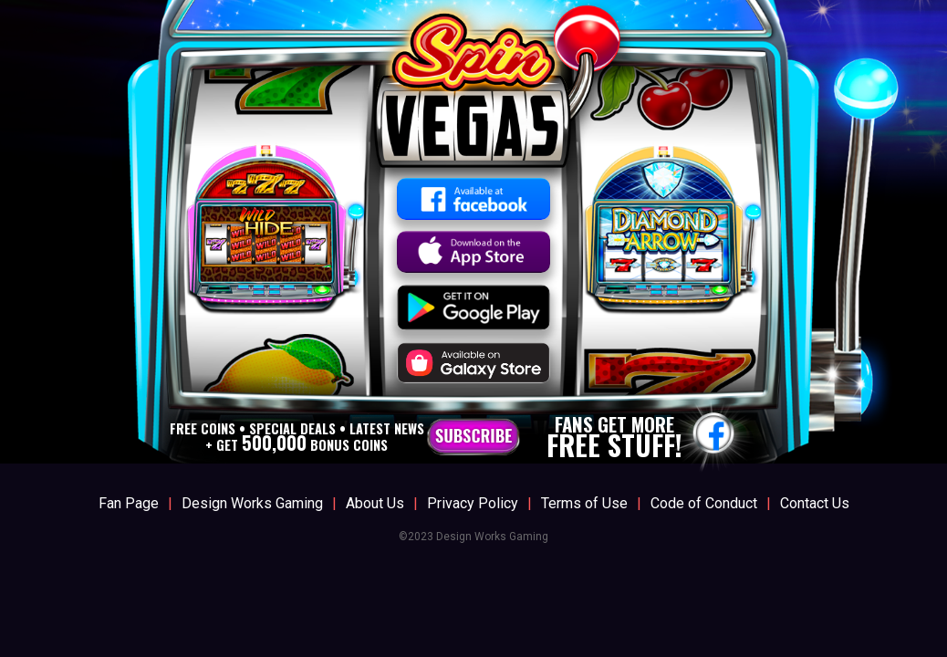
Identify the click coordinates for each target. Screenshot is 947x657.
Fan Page (129, 503)
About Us (375, 503)
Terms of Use (584, 503)
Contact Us (814, 503)
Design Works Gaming (252, 503)
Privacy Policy (472, 503)
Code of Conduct (703, 503)
